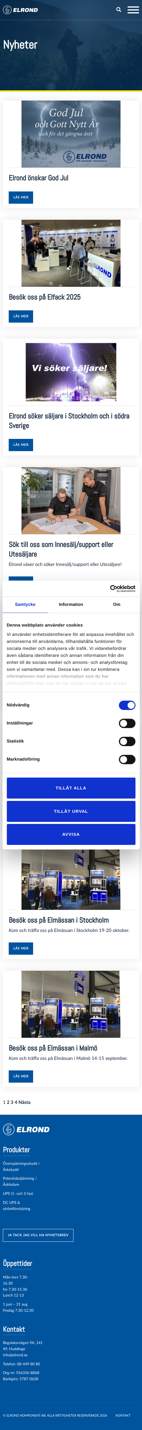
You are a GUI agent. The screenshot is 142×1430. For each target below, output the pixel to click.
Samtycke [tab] (25, 604)
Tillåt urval (71, 811)
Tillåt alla (70, 787)
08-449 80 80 (28, 1364)
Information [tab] (71, 604)
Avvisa (71, 834)
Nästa (24, 1102)
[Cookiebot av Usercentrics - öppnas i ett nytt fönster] (110, 588)
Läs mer (20, 197)
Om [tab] (117, 604)
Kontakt (123, 1415)
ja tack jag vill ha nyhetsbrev (38, 1235)
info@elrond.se (15, 1354)
